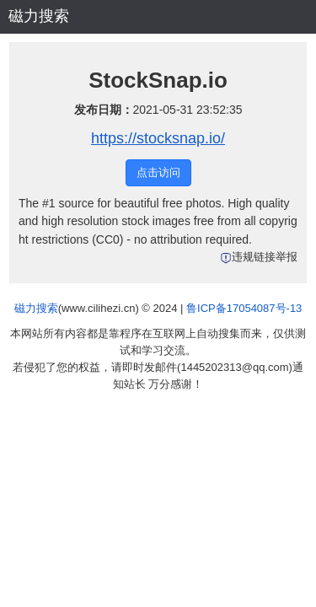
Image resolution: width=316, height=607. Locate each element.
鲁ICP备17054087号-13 (244, 308)
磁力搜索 (38, 16)
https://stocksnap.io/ (158, 138)
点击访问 (158, 172)
